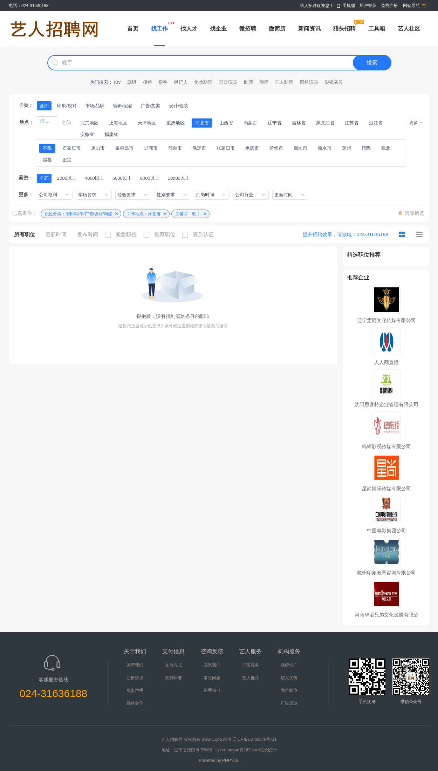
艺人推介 (250, 677)
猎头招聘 (344, 29)
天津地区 (147, 122)
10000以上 (179, 178)
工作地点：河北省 (143, 213)
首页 (132, 29)
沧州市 (276, 148)
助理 (248, 82)
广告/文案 (150, 105)
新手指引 (212, 690)
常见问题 (212, 677)
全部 (44, 105)
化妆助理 (203, 82)
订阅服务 (250, 665)
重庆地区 (175, 122)
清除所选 (414, 213)
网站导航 (411, 5)
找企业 (218, 29)
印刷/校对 (67, 105)
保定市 (199, 148)
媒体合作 (134, 703)
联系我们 (212, 665)
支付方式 (173, 665)
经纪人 (181, 82)
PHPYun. (230, 760)
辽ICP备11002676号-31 (254, 739)
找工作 (159, 29)
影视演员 (333, 82)
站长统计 (268, 750)
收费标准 (173, 677)
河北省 (202, 122)
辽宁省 (274, 122)
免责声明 (134, 690)
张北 (385, 148)
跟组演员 (309, 82)
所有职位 (24, 234)
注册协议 (134, 677)
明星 (263, 82)
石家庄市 (71, 148)
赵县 (47, 159)
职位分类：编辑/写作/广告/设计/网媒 (78, 213)
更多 (413, 122)
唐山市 (98, 148)
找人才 (188, 29)
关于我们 (134, 665)
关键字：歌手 (187, 213)
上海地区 (118, 122)
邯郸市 (151, 148)
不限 (47, 148)
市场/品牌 (95, 105)
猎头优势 (289, 677)
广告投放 (289, 703)
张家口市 (226, 148)
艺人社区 (409, 29)
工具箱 (376, 29)
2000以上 (66, 178)
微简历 (277, 29)
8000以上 (149, 178)
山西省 (226, 122)
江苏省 (351, 122)
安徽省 (87, 134)
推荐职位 (161, 234)
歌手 (162, 82)
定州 (346, 148)
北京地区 (89, 122)
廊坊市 (300, 148)
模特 (147, 82)
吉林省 (299, 122)
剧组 (131, 82)
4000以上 (94, 178)
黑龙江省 (325, 122)
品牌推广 (289, 665)
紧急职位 (123, 234)
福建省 (111, 134)
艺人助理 (284, 82)
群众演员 (228, 82)
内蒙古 (250, 122)
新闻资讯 (309, 29)
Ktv (117, 82)
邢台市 (175, 148)
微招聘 (247, 29)
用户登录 (368, 5)
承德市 (252, 148)
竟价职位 (289, 690)
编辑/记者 (122, 105)
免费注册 (389, 5)
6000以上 (122, 178)
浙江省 (376, 122)
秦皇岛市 (124, 148)
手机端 (348, 5)
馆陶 (366, 148)
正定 (66, 159)
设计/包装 (179, 105)
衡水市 (324, 148)
